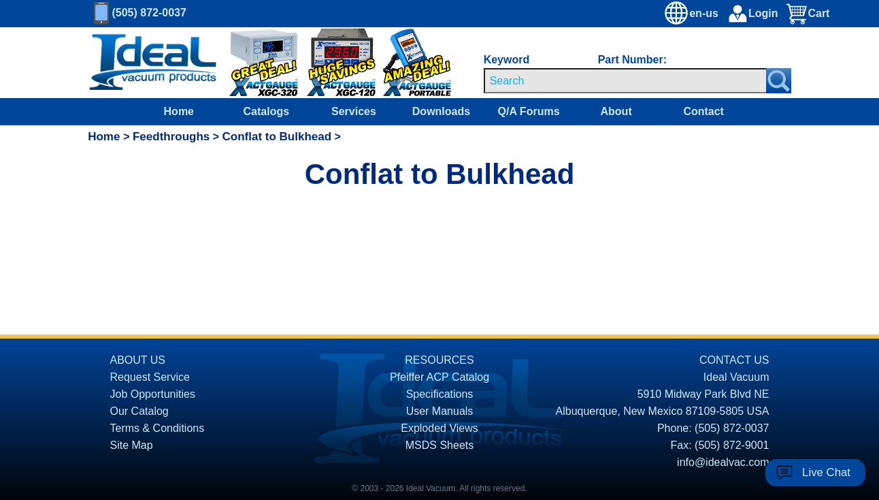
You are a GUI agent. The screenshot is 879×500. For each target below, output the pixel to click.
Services (353, 111)
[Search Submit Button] (778, 80)
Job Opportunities (152, 394)
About (616, 111)
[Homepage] (153, 62)
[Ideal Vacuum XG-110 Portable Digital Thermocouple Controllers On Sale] (404, 63)
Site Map (131, 445)
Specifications (440, 394)
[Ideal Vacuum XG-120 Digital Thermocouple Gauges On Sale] (334, 63)
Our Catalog (139, 411)
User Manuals (440, 411)
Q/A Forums (529, 111)
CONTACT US (734, 360)
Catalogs (267, 111)
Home (179, 111)
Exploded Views (439, 428)
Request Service (150, 377)
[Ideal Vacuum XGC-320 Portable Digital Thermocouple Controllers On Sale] (254, 63)
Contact (703, 111)
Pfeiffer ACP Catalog (439, 377)
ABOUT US (138, 360)
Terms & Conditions (157, 428)
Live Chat (826, 472)
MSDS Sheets (439, 445)
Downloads (441, 111)
